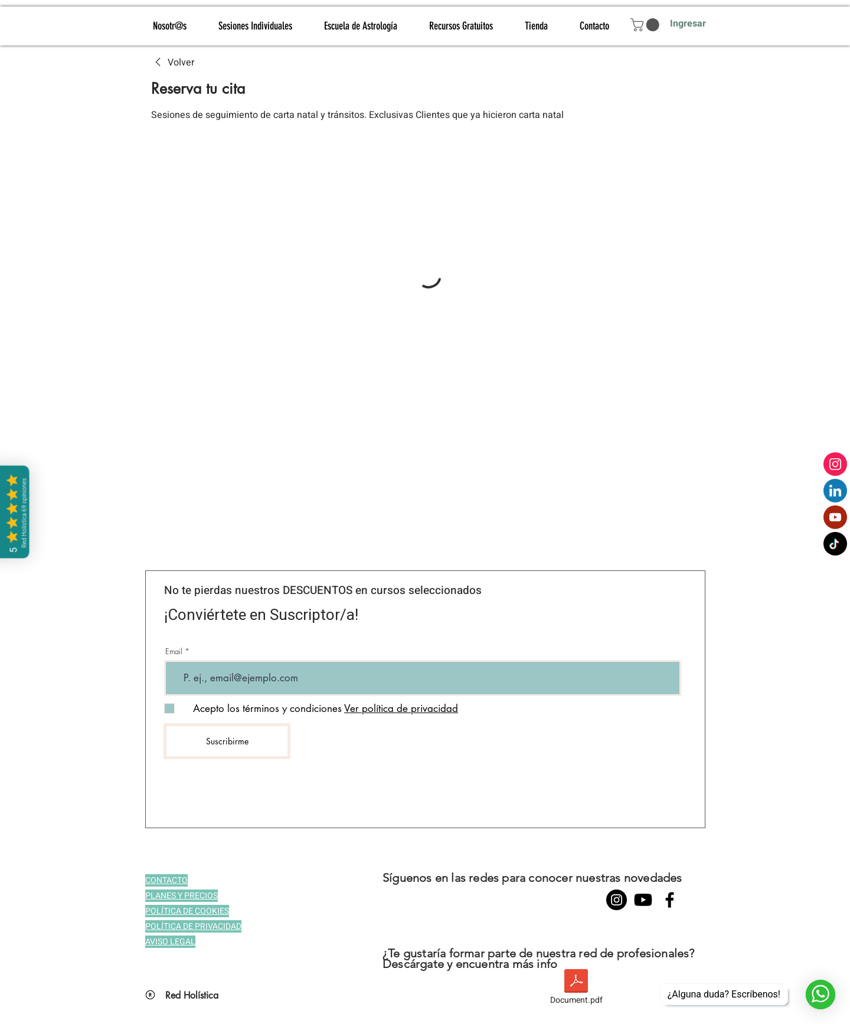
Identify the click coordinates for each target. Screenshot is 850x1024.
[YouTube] (643, 900)
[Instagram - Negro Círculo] (616, 900)
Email (173, 651)
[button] (646, 24)
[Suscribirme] (227, 741)
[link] (172, 62)
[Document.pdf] (576, 988)
